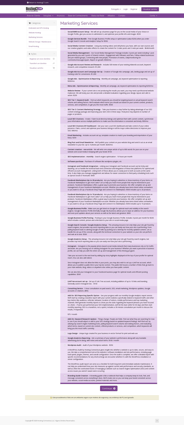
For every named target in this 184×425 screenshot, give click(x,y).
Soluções (48, 16)
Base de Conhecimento (78, 16)
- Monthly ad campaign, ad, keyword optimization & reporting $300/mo (105, 80)
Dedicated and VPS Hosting (39, 28)
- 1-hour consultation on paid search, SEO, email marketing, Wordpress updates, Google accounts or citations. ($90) (107, 289)
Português (116, 9)
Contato (121, 16)
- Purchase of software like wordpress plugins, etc (93, 161)
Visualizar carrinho (150, 9)
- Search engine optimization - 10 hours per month (98, 156)
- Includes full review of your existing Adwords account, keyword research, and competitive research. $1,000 (107, 66)
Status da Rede (97, 16)
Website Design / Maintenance (40, 42)
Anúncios (61, 16)
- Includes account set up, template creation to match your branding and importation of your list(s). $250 (108, 136)
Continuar (108, 388)
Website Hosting (35, 33)
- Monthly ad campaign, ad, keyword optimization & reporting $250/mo (108, 86)
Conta (153, 16)
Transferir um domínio (42, 63)
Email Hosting (34, 46)
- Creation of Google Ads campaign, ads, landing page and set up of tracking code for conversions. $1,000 (109, 73)
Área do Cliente (33, 16)
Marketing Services (36, 37)
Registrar (133, 9)
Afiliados (111, 16)
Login (125, 9)
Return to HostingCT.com (37, 2)
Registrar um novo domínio (42, 58)
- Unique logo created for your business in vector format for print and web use (101, 333)
